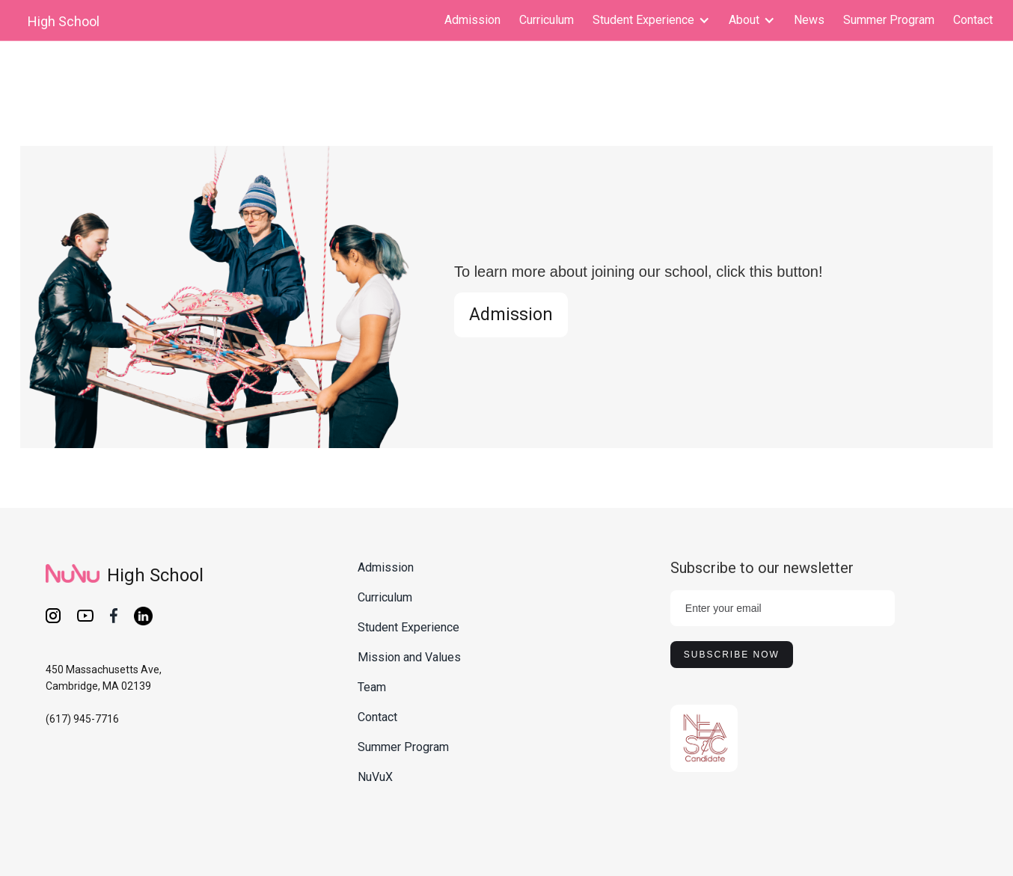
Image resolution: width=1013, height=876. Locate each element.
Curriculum (546, 20)
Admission (472, 20)
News (809, 20)
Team (372, 687)
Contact (973, 20)
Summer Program (888, 20)
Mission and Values (409, 657)
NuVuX (375, 777)
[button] (651, 20)
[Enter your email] (782, 608)
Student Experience (408, 627)
